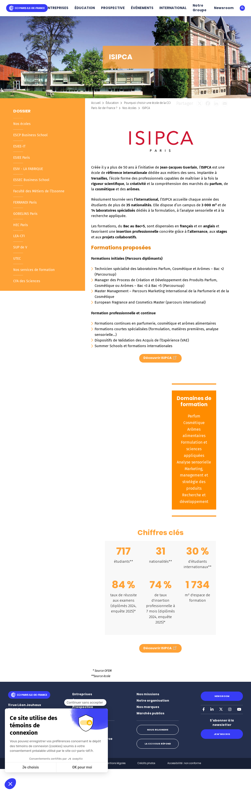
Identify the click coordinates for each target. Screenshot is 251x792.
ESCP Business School (30, 135)
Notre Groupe (199, 7)
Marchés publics (150, 713)
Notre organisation (153, 700)
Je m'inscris (222, 734)
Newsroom (224, 8)
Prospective (82, 707)
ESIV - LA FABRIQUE (28, 169)
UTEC (17, 258)
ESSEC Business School (31, 180)
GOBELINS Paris (25, 214)
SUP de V (20, 247)
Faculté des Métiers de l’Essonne (38, 191)
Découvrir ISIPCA (160, 357)
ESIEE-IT (19, 146)
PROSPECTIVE (113, 8)
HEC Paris (20, 225)
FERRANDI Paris (25, 202)
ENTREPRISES (57, 8)
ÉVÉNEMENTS (142, 8)
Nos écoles (22, 124)
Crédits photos (146, 763)
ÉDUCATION (85, 8)
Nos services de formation (34, 270)
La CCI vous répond (158, 743)
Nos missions (148, 694)
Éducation (112, 103)
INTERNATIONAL (173, 8)
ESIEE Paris (21, 158)
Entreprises (82, 694)
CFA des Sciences (26, 281)
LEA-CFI (19, 236)
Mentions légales (115, 763)
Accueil (95, 103)
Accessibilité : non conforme (184, 763)
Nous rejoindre (157, 729)
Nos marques (148, 707)
